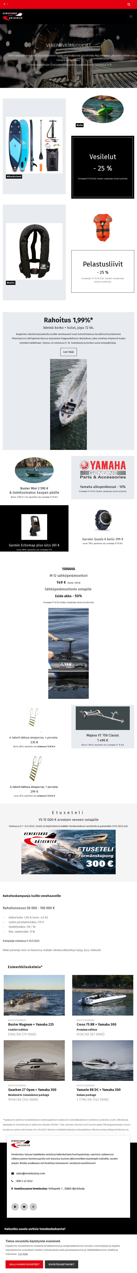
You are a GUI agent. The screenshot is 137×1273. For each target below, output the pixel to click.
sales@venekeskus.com (30, 1173)
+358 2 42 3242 (24, 1181)
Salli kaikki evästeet (24, 1264)
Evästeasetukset (61, 1264)
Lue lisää (68, 352)
